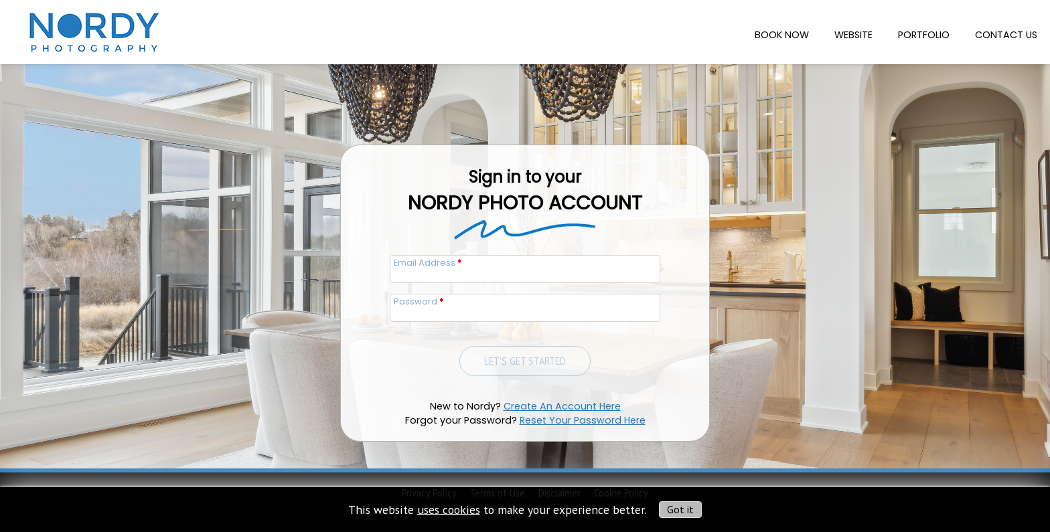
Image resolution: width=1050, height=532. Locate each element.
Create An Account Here (562, 406)
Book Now (782, 34)
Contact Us (1006, 34)
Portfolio (924, 34)
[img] (92, 28)
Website (853, 34)
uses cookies (448, 509)
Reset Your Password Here (583, 420)
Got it (680, 509)
